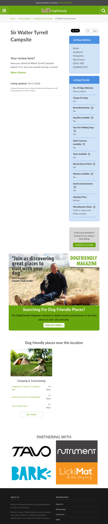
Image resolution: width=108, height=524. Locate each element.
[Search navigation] (103, 10)
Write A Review (18, 72)
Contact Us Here (84, 245)
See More (31, 414)
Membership (61, 518)
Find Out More (65, 3)
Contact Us (60, 523)
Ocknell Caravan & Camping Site (26, 397)
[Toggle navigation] (4, 10)
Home (13, 18)
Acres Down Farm (20, 406)
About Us (59, 512)
